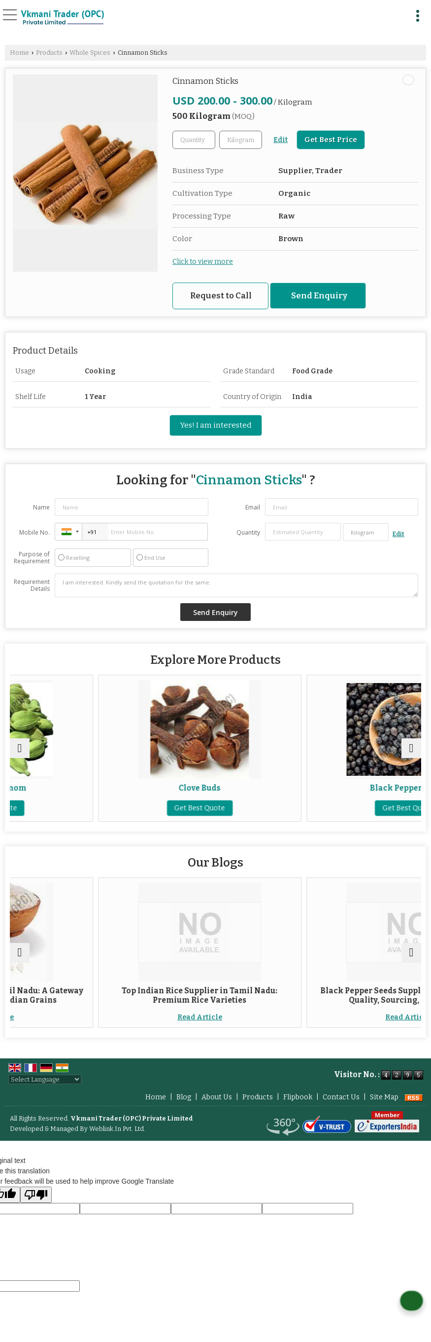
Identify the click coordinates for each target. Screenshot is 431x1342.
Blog (183, 1097)
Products (49, 52)
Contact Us (341, 1097)
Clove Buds (319, 788)
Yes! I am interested (216, 425)
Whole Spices (89, 52)
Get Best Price (330, 139)
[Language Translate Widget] (44, 1079)
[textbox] (240, 140)
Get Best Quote (111, 808)
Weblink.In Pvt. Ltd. (117, 1128)
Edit (280, 140)
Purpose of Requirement (32, 558)
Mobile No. (34, 532)
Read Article (111, 1017)
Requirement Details (32, 585)
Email (252, 507)
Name (41, 507)
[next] (411, 748)
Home (19, 52)
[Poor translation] (36, 1195)
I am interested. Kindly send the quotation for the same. (236, 585)
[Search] (398, 13)
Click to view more (202, 261)
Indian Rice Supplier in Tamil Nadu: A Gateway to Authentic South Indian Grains (111, 995)
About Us (216, 1097)
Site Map (384, 1097)
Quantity (248, 532)
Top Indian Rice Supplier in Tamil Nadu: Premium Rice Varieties (320, 995)
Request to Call (221, 295)
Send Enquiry (319, 295)
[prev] (20, 748)
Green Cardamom (111, 788)
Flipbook (297, 1097)
